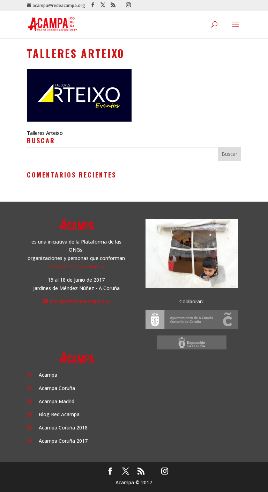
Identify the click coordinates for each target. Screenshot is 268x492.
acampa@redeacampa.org (80, 301)
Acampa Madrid (56, 401)
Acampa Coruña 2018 (63, 427)
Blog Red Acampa (59, 414)
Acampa (48, 374)
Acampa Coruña (57, 388)
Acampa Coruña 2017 (63, 440)
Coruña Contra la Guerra (76, 266)
